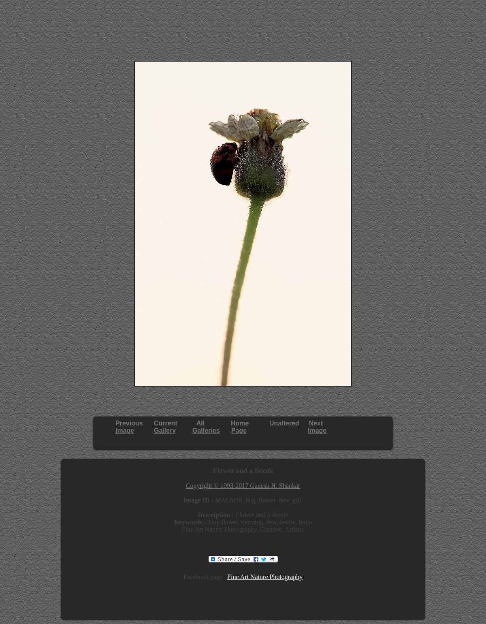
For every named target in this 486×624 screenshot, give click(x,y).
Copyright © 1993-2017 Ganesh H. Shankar (243, 485)
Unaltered (284, 423)
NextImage (317, 427)
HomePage (240, 427)
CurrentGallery (165, 427)
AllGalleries (206, 427)
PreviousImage (129, 427)
